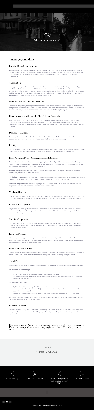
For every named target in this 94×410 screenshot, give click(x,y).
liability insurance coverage (46, 253)
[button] (53, 6)
